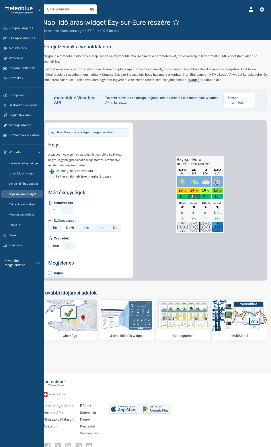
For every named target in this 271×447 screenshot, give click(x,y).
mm (62, 245)
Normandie (57, 31)
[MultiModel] (240, 319)
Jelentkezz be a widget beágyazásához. (91, 132)
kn (121, 228)
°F (73, 210)
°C (61, 210)
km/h (76, 228)
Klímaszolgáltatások (64, 418)
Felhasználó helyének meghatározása (90, 176)
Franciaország (77, 31)
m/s (92, 228)
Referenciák (94, 410)
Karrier (91, 418)
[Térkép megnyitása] (98, 9)
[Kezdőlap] (17, 9)
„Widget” (224, 80)
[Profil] (250, 9)
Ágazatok (56, 425)
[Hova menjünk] (75, 319)
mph (107, 228)
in (75, 245)
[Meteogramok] (185, 319)
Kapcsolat (93, 425)
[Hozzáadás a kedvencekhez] (182, 22)
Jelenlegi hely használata (80, 171)
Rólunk (91, 403)
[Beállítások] (261, 9)
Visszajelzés (95, 432)
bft (61, 228)
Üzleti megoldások (64, 403)
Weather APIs (59, 410)
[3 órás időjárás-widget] (130, 319)
